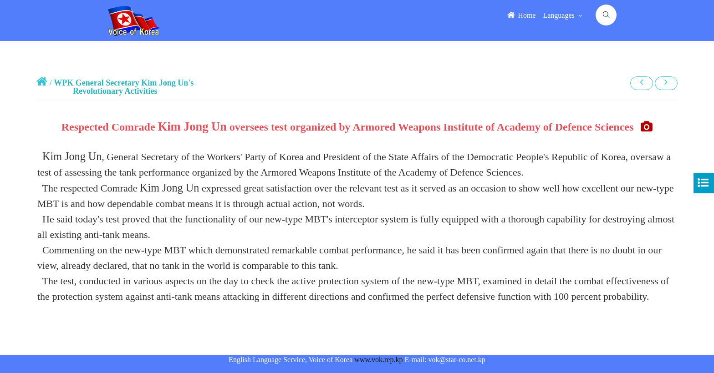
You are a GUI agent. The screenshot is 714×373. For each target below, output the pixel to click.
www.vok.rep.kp (378, 359)
